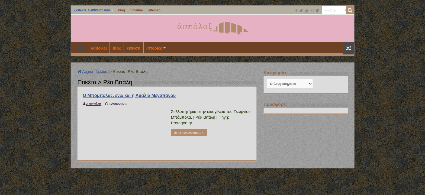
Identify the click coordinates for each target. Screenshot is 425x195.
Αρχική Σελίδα (93, 71)
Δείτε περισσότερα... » (189, 132)
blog (121, 10)
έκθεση (133, 48)
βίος (117, 48)
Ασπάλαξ (94, 104)
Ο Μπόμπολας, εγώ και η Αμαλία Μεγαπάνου (129, 95)
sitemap (154, 10)
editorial (99, 48)
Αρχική (81, 47)
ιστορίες (154, 48)
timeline (136, 10)
